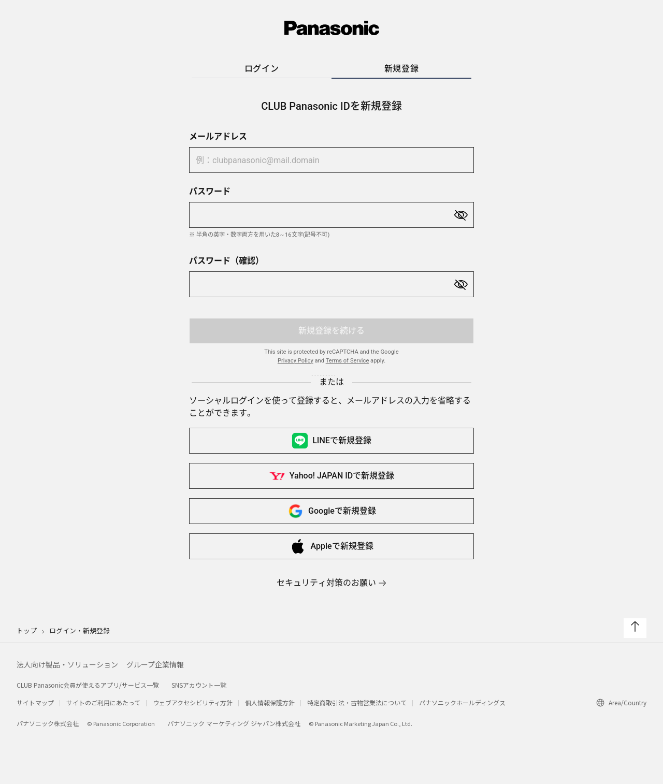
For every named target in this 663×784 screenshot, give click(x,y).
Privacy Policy (295, 360)
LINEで (331, 440)
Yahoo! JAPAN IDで (331, 476)
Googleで (331, 511)
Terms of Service (347, 360)
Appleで (331, 546)
